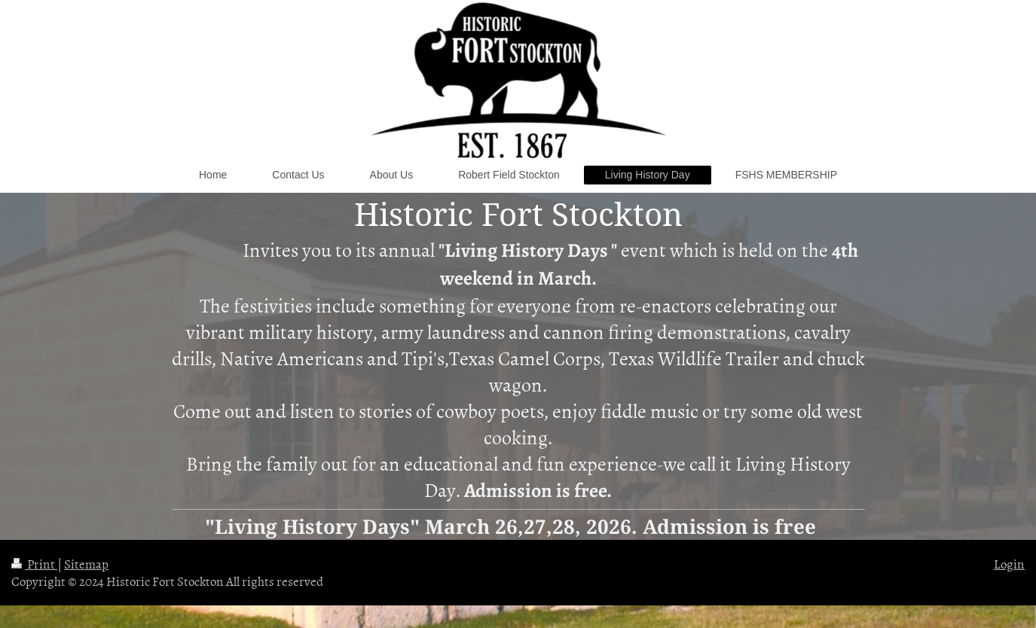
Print (34, 563)
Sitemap (86, 563)
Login (1009, 563)
